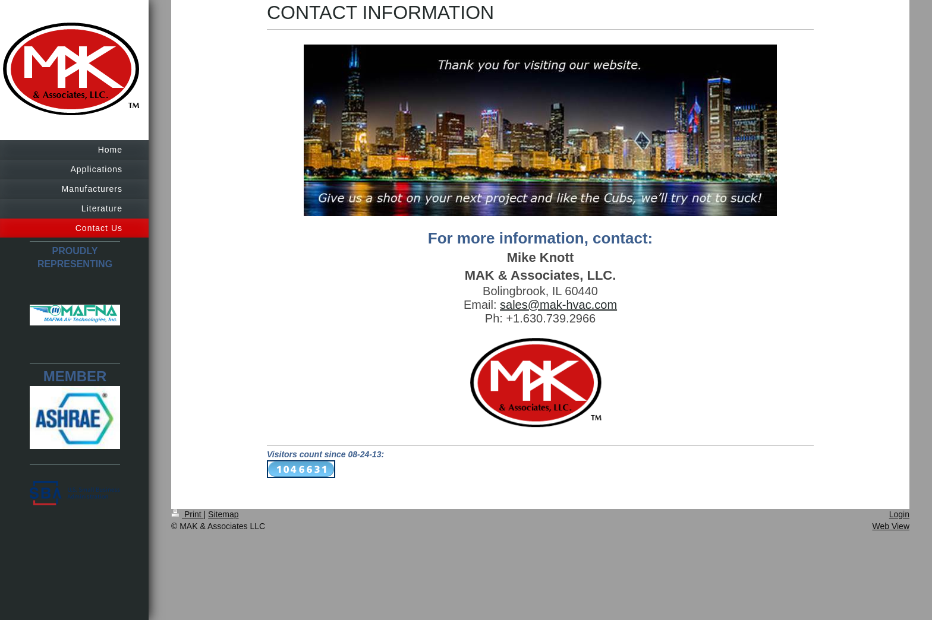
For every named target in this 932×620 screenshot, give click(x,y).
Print (187, 514)
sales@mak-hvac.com (558, 304)
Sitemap (223, 514)
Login (899, 514)
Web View (890, 526)
